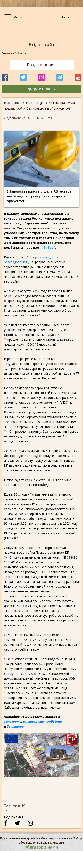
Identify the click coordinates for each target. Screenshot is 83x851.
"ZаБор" (48, 247)
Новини (22, 53)
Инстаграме (33, 721)
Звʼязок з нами (41, 847)
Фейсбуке (54, 721)
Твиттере (15, 726)
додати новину (41, 89)
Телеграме (12, 721)
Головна (8, 53)
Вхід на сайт (41, 44)
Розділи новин (41, 64)
